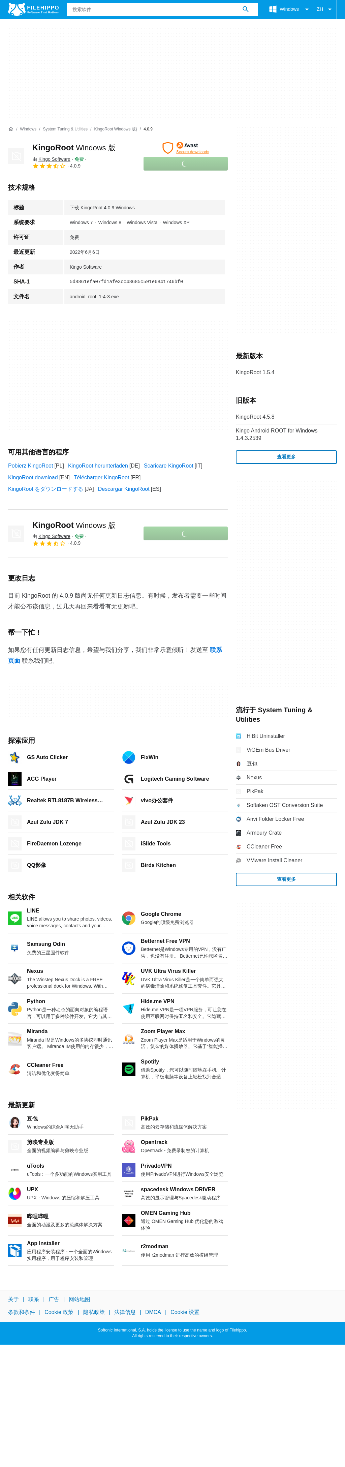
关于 (13, 1299)
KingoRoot (74, 147)
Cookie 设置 (184, 1312)
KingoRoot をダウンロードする (45, 489)
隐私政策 (94, 1312)
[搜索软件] (245, 9)
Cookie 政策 (58, 1312)
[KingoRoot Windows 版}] (115, 129)
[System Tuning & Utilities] (65, 129)
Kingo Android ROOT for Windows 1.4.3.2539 (276, 434)
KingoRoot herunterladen (98, 466)
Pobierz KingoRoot (30, 466)
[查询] (162, 9)
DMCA (153, 1312)
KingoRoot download (33, 477)
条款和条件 (21, 1312)
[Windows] (28, 129)
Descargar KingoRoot (124, 489)
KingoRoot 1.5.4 (255, 372)
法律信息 (125, 1312)
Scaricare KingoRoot (168, 466)
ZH (325, 9)
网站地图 (79, 1299)
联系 (33, 1299)
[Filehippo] (33, 9)
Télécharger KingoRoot (101, 477)
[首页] (10, 129)
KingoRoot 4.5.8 (255, 417)
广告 (54, 1299)
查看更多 (286, 456)
